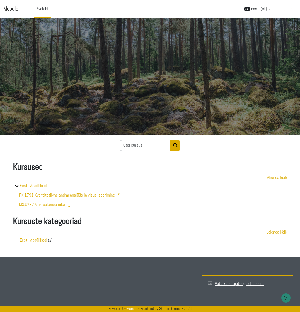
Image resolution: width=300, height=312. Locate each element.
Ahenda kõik (277, 177)
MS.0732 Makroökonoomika (42, 204)
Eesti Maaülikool (33, 185)
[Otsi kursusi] (145, 145)
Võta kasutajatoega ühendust (235, 283)
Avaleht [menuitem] (42, 8)
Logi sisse (288, 8)
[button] (258, 9)
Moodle (11, 8)
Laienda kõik (276, 232)
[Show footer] (286, 298)
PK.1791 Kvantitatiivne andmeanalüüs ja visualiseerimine (67, 195)
